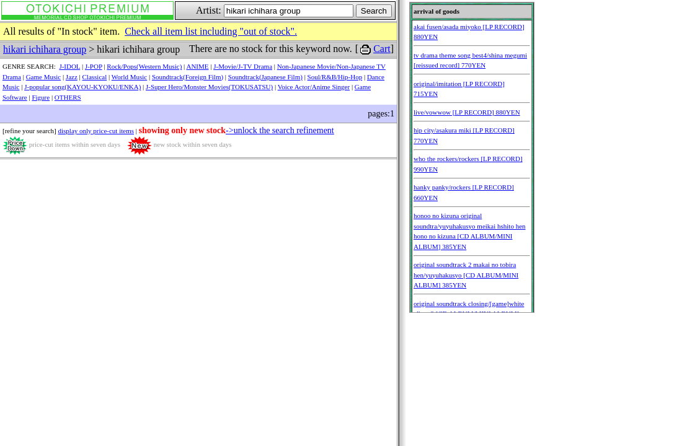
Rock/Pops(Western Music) (144, 66)
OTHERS (68, 97)
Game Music (43, 77)
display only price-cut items (96, 130)
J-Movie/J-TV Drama (242, 66)
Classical (94, 77)
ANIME (197, 66)
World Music (129, 77)
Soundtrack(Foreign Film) (187, 77)
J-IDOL (69, 66)
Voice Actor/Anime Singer (314, 86)
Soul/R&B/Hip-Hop (335, 77)
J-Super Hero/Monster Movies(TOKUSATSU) (209, 86)
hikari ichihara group (44, 49)
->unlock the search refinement (280, 130)
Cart (382, 48)
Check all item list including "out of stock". (211, 31)
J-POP (93, 66)
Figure (41, 97)
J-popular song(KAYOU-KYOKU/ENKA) (82, 86)
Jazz (72, 77)
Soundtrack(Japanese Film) (265, 77)
